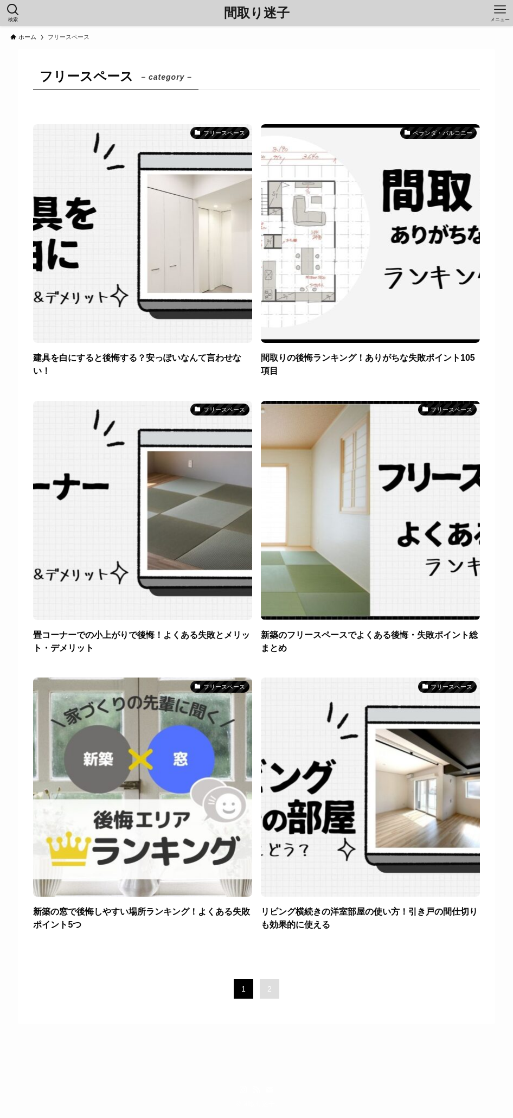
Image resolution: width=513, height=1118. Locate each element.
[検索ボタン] (13, 13)
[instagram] (243, 1090)
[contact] (269, 1090)
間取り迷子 (257, 13)
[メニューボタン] (500, 13)
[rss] (256, 1090)
